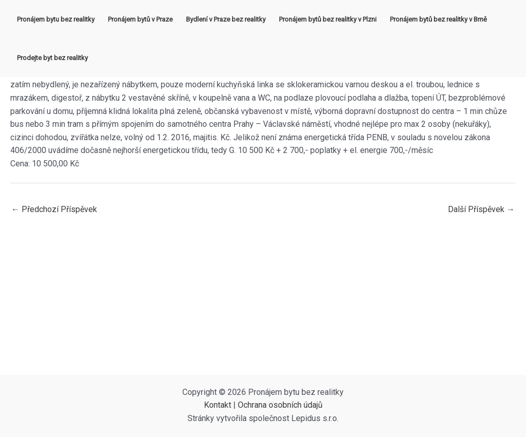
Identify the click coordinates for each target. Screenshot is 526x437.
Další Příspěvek (481, 209)
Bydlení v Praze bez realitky (226, 19)
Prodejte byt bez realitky (52, 58)
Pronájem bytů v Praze (140, 19)
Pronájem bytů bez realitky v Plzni (328, 19)
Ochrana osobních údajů (280, 405)
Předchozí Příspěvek (54, 209)
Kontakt (217, 405)
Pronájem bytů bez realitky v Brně (438, 19)
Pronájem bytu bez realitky (56, 19)
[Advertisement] (263, 298)
